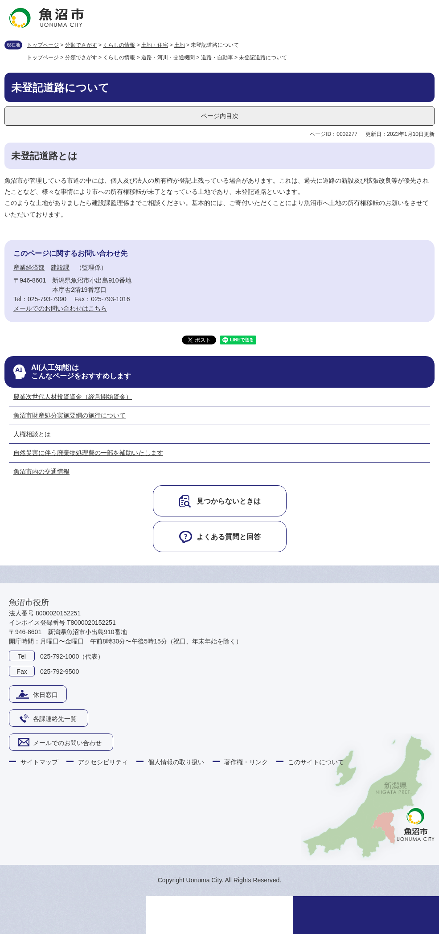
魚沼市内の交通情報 (41, 471)
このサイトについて (316, 762)
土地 (179, 45)
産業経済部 (29, 267)
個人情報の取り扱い (176, 762)
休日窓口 (45, 694)
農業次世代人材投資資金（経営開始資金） (72, 396)
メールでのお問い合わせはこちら (60, 308)
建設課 (60, 267)
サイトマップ (39, 762)
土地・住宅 (154, 45)
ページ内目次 (219, 115)
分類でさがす (81, 45)
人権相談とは (32, 434)
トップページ (43, 45)
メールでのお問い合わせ (67, 742)
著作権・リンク (246, 762)
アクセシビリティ (103, 762)
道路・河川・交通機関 (168, 57)
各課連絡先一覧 (55, 718)
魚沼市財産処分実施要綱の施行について (69, 415)
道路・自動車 (217, 57)
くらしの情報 (119, 45)
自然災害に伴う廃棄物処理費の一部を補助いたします (88, 452)
